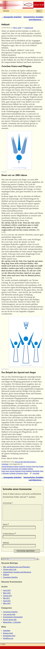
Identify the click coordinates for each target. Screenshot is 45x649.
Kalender (18, 471)
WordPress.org (8, 641)
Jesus (7, 471)
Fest (37, 466)
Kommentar (8, 503)
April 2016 (7, 593)
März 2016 (7, 596)
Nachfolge (35, 471)
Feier (33, 466)
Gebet (5, 469)
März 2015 (7, 606)
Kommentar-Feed (9, 639)
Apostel (4, 466)
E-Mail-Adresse (9, 537)
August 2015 (7, 598)
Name (6, 527)
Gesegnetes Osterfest (11, 17)
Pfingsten (6, 473)
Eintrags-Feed (8, 636)
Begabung (10, 466)
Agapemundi (28, 28)
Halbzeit (24, 469)
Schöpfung (19, 473)
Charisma (22, 466)
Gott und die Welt (20, 462)
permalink (36, 473)
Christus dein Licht (9, 572)
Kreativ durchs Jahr (10, 622)
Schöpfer (12, 473)
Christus (28, 466)
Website (6, 546)
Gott (20, 469)
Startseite (6, 11)
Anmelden (6, 633)
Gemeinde (14, 469)
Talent (26, 473)
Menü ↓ (39, 11)
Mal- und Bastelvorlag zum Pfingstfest (16, 570)
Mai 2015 (6, 601)
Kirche (23, 471)
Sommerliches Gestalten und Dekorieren (17, 575)
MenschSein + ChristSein (12, 625)
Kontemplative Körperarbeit (13, 620)
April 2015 (7, 604)
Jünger (12, 471)
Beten (16, 466)
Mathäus (29, 471)
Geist (9, 469)
